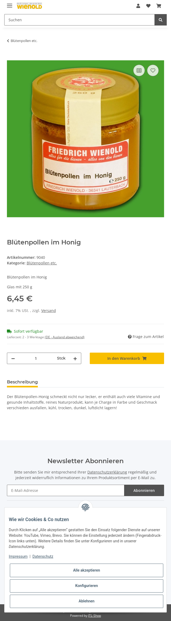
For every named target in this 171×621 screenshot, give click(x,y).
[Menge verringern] (13, 358)
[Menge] (36, 358)
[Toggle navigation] (9, 3)
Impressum (18, 556)
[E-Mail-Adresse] (66, 490)
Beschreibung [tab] (22, 382)
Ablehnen (86, 601)
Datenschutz (42, 556)
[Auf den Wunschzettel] (153, 70)
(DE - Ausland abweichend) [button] (64, 337)
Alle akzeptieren (86, 570)
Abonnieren (144, 490)
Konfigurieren (86, 586)
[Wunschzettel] (148, 6)
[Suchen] (79, 20)
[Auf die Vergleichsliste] (139, 70)
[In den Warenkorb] (11, 57)
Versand (48, 310)
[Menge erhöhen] (75, 358)
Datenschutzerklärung (107, 472)
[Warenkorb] (158, 6)
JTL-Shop (94, 615)
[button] (138, 6)
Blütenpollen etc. (42, 262)
